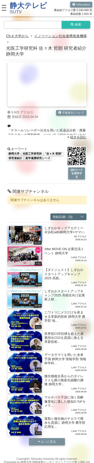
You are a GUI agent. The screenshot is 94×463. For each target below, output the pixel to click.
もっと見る (47, 441)
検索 (76, 24)
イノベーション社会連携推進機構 (60, 36)
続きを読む (77, 137)
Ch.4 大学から (17, 36)
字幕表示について (71, 112)
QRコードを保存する (76, 173)
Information (81, 4)
